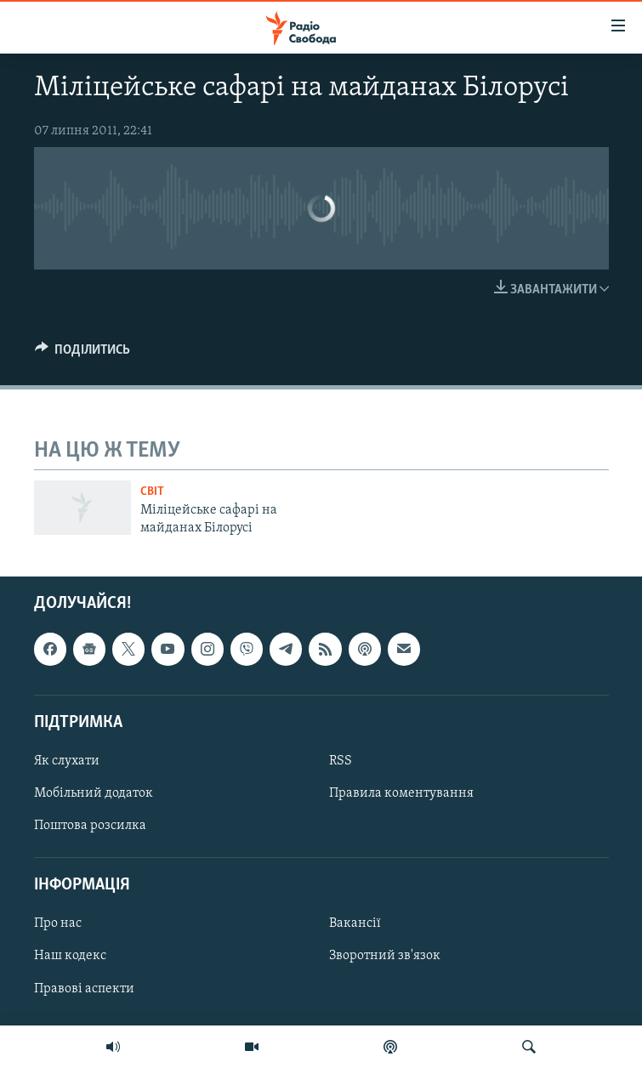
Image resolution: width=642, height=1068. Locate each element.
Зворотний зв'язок (384, 956)
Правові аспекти (84, 989)
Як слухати (66, 761)
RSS (340, 761)
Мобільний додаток (93, 793)
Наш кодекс (70, 956)
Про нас (58, 923)
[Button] (83, 354)
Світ (152, 492)
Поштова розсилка (90, 825)
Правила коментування (401, 793)
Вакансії (355, 923)
